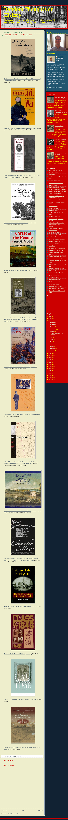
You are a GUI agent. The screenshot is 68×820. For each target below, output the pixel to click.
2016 (50, 364)
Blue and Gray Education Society (57, 191)
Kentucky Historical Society (56, 241)
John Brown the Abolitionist (55, 236)
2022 (50, 320)
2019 (50, 357)
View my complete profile (55, 87)
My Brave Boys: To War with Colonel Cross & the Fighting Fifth (20, 367)
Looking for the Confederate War (57, 248)
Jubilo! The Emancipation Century (57, 239)
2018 (50, 360)
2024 (50, 316)
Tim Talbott (60, 57)
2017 (50, 362)
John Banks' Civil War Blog (55, 234)
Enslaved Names (59, 126)
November (53, 324)
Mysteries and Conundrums (56, 250)
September (53, 329)
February (52, 348)
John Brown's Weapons (61, 139)
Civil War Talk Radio (54, 208)
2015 (50, 366)
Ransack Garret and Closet (56, 272)
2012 (50, 373)
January (52, 350)
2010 (50, 377)
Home (22, 810)
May (51, 342)
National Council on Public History (57, 256)
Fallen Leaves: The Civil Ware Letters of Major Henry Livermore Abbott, (22, 414)
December (53, 322)
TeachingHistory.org (54, 277)
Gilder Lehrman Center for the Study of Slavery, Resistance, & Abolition (57, 224)
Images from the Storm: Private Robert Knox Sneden (17, 511)
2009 (50, 379)
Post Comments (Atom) (14, 813)
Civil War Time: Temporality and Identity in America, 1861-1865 (20, 699)
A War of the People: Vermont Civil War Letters (16, 270)
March (52, 346)
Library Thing (52, 246)
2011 (50, 375)
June (51, 339)
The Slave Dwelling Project (55, 286)
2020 (50, 355)
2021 (50, 353)
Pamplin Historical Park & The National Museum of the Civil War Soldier (57, 260)
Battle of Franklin (53, 185)
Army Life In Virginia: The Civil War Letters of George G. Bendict (20, 606)
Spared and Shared (54, 275)
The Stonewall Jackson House (56, 288)
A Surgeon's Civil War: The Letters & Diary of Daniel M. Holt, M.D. (21, 128)
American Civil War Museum (56, 183)
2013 (50, 371)
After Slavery (52, 174)
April (51, 344)
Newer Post (4, 810)
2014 (50, 368)
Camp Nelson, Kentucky (55, 193)
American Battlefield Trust (55, 180)
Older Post (40, 810)
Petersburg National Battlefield (56, 268)
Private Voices (52, 270)
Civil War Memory (53, 206)
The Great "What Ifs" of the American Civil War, (16, 223)
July (51, 337)
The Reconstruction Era (55, 281)
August (52, 331)
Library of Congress (54, 243)
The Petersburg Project (55, 279)
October (52, 326)
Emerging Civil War (53, 210)
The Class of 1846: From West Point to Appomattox (17, 654)
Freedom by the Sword (54, 216)
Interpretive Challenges (55, 232)
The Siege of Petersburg (55, 284)
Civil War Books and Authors (56, 199)
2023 (50, 318)
